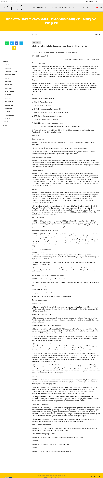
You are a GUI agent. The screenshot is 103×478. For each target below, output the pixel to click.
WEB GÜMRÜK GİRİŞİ (91, 1)
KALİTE (7, 75)
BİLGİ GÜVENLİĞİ (9, 89)
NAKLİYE (7, 109)
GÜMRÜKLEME (9, 99)
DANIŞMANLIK (9, 102)
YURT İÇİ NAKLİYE (10, 112)
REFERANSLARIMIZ (10, 72)
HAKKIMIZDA (8, 65)
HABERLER (8, 92)
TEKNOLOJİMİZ (9, 82)
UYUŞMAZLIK (8, 106)
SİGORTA (7, 116)
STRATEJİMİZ (8, 85)
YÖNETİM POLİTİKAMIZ (11, 68)
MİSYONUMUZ (9, 79)
